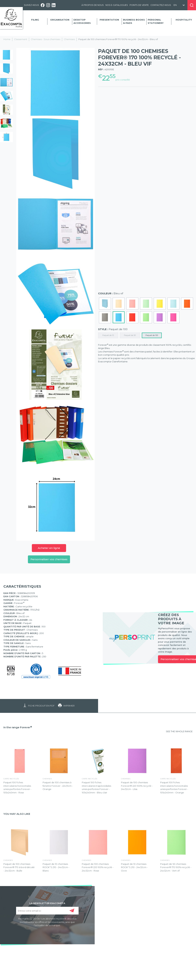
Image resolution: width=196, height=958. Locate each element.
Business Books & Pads (134, 21)
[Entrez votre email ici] (47, 910)
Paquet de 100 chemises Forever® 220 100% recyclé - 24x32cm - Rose (97, 867)
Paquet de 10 (108, 335)
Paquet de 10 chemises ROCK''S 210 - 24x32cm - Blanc (56, 867)
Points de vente (139, 5)
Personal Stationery (155, 21)
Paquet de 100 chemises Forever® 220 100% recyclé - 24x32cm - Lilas (137, 785)
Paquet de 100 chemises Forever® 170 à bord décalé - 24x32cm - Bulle (19, 867)
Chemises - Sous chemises (45, 39)
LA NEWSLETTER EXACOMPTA (47, 903)
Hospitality (184, 19)
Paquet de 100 (152, 335)
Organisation (59, 19)
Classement (20, 39)
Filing (35, 19)
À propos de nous (92, 5)
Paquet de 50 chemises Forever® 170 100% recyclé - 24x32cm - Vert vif (175, 867)
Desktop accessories (82, 21)
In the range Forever (17, 727)
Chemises (69, 39)
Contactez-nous (160, 5)
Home (6, 39)
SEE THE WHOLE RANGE (179, 731)
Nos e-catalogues (116, 5)
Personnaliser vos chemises (48, 559)
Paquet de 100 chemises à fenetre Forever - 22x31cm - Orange (58, 785)
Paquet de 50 (130, 335)
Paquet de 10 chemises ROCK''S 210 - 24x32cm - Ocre (134, 867)
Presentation (109, 19)
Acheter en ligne (49, 548)
